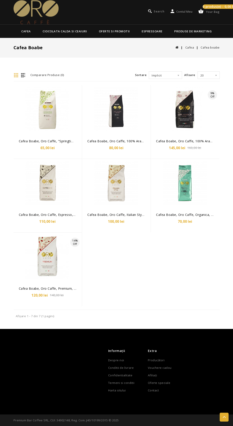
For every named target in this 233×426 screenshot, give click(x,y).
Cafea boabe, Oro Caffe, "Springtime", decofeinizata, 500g (64, 141)
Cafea (26, 31)
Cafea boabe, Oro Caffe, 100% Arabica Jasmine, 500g (128, 141)
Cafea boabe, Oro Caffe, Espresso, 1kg (49, 215)
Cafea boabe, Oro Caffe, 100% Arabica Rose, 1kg (194, 141)
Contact (153, 390)
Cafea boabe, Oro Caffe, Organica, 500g (187, 215)
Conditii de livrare (121, 368)
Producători (156, 360)
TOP (224, 417)
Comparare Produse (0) (47, 75)
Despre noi (116, 360)
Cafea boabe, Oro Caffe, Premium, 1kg (49, 288)
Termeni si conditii (121, 383)
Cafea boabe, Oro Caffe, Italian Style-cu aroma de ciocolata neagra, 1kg (144, 215)
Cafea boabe (210, 47)
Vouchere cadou (160, 368)
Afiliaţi (152, 375)
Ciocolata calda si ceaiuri (65, 31)
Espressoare (152, 31)
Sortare (141, 75)
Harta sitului (117, 390)
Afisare (189, 75)
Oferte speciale (159, 383)
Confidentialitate (120, 375)
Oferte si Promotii (114, 31)
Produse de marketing (193, 31)
